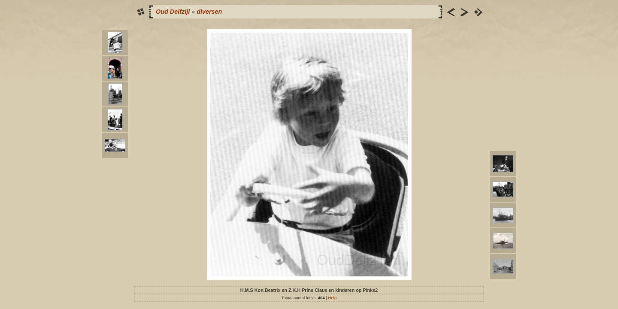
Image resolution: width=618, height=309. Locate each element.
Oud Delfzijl (173, 11)
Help (332, 297)
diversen (209, 11)
